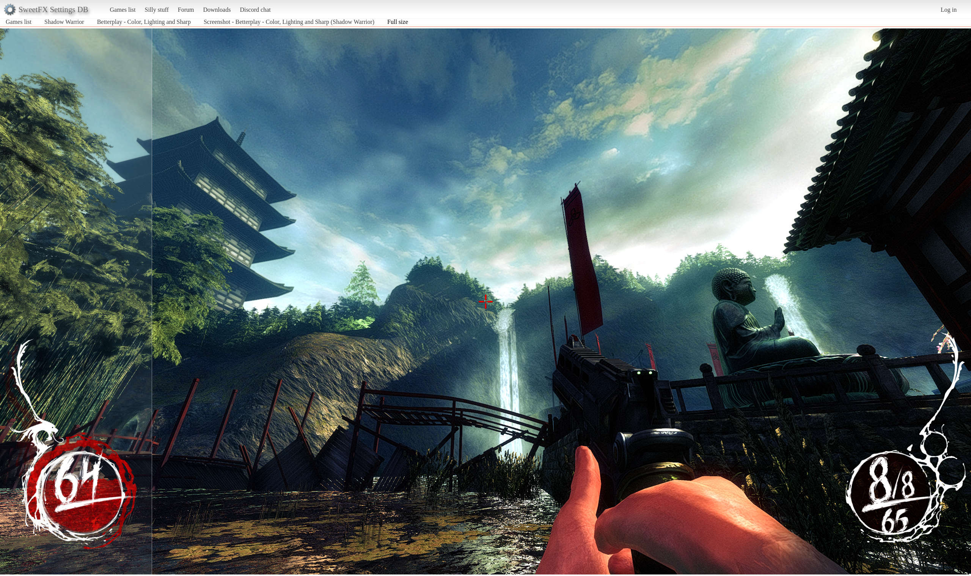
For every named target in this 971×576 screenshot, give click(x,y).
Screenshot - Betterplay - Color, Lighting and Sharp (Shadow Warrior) (289, 22)
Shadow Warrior (64, 22)
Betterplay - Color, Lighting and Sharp (144, 22)
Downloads (217, 9)
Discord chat (255, 9)
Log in (949, 9)
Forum (186, 9)
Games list (123, 9)
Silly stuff (157, 9)
